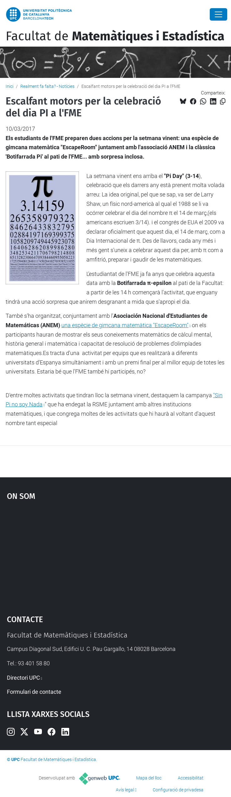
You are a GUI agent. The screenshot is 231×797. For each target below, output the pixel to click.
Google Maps (115, 555)
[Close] (218, 14)
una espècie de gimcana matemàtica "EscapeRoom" (124, 325)
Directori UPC (23, 677)
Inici (9, 86)
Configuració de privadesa (178, 789)
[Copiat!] (222, 101)
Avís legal (125, 789)
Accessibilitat (190, 777)
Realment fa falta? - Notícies (47, 86)
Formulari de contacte (34, 691)
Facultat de (115, 36)
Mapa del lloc (149, 777)
